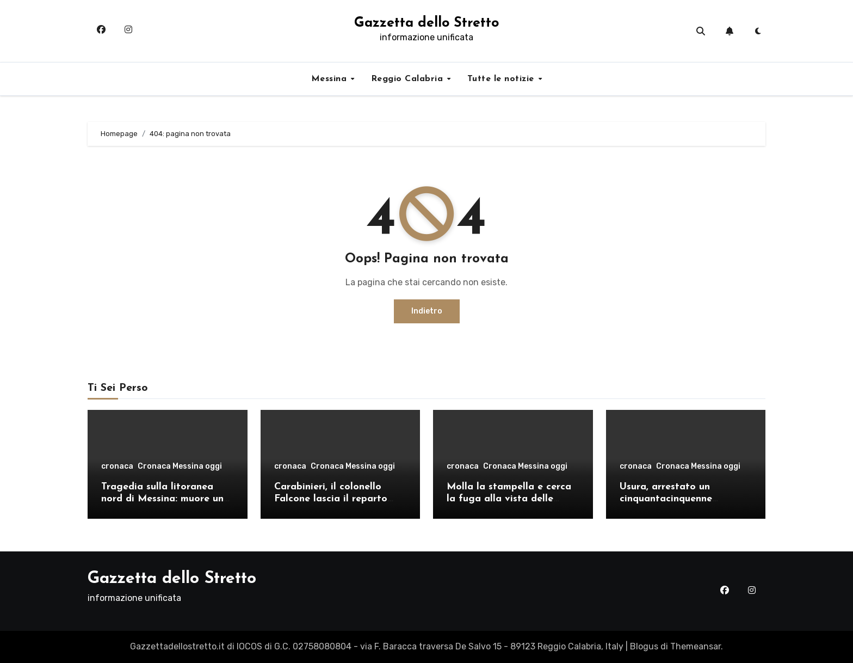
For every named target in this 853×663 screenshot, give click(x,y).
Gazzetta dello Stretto (426, 23)
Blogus (644, 646)
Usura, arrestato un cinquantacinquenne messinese (666, 498)
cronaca (117, 466)
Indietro (426, 311)
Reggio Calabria (408, 79)
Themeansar (695, 646)
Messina (330, 79)
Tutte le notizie (502, 79)
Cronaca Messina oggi (180, 466)
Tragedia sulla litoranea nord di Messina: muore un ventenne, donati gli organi (164, 498)
